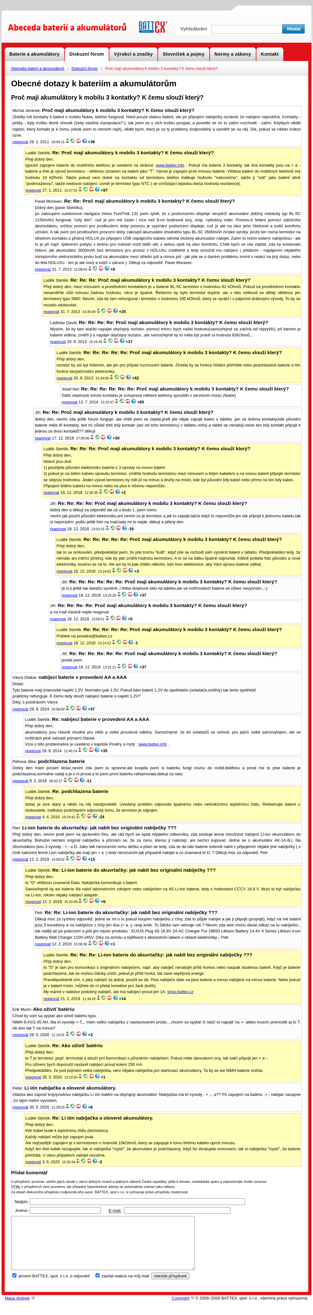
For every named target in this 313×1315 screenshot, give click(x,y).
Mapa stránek (17, 1308)
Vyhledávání (193, 28)
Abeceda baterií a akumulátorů (37, 68)
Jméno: (21, 1210)
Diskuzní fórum (84, 68)
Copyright (180, 1308)
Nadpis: (21, 1201)
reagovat (20, 141)
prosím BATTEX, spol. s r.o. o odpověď (54, 1286)
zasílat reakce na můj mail (125, 1286)
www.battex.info (170, 165)
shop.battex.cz (180, 991)
